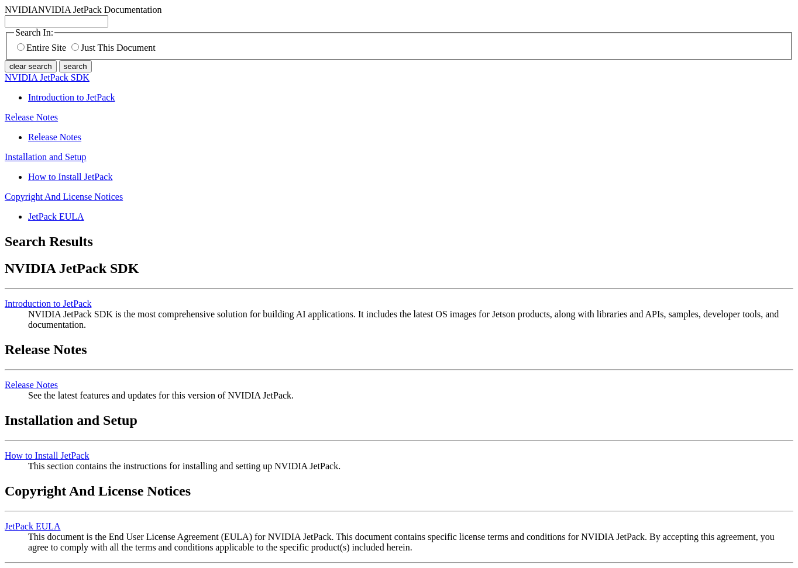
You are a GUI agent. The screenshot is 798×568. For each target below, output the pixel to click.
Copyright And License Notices (64, 197)
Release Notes (31, 117)
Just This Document (113, 48)
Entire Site (41, 48)
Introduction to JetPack (71, 97)
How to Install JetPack (70, 177)
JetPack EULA (56, 216)
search (75, 66)
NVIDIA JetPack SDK (47, 77)
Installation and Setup (46, 157)
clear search (30, 66)
